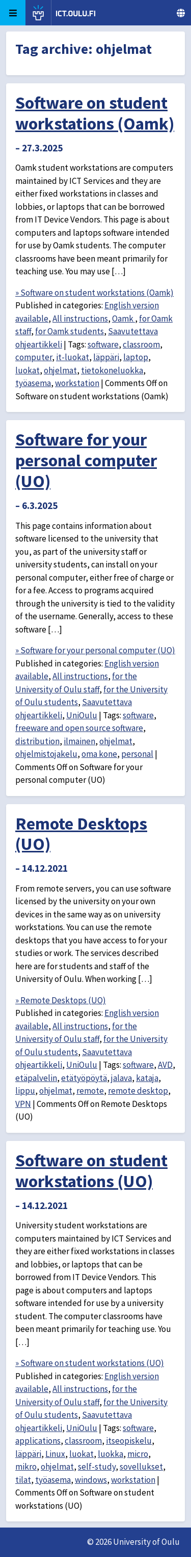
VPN (23, 1103)
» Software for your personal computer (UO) (95, 650)
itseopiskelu (129, 1440)
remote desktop (138, 1090)
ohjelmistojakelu (46, 753)
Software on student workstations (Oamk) (94, 113)
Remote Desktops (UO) (81, 834)
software (103, 344)
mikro (26, 1466)
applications (38, 1440)
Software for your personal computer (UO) (86, 460)
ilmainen (79, 741)
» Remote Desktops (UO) (60, 1000)
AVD (165, 1064)
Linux (55, 1453)
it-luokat (72, 357)
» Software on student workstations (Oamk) (94, 292)
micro (137, 1453)
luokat (27, 370)
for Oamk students (69, 331)
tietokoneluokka (112, 370)
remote (90, 1090)
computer (33, 357)
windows (91, 1479)
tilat (23, 1479)
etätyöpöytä (84, 1078)
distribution (37, 741)
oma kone (99, 753)
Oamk (123, 318)
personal (137, 753)
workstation (77, 383)
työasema (33, 383)
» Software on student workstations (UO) (89, 1363)
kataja (147, 1078)
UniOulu (81, 715)
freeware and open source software (79, 728)
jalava (121, 1078)
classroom (141, 344)
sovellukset (141, 1466)
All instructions (80, 318)
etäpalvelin (36, 1078)
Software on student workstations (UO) (91, 1171)
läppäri (106, 357)
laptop (135, 357)
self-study (97, 1466)
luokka (110, 1453)
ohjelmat (60, 370)
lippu (25, 1090)
